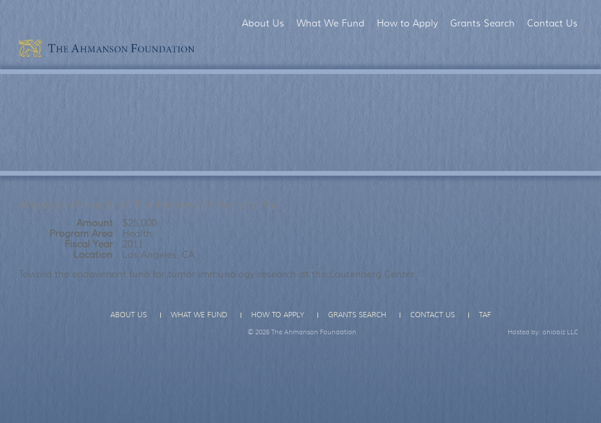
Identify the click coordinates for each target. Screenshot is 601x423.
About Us (263, 23)
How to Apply (407, 23)
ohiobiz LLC (560, 332)
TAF (485, 314)
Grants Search (482, 23)
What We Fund (330, 23)
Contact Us (552, 23)
